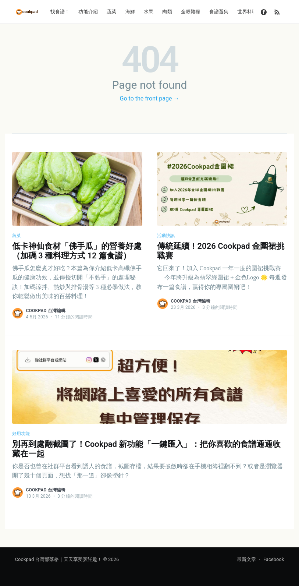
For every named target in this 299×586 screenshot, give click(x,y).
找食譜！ (60, 11)
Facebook (273, 559)
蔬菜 (111, 11)
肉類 (167, 11)
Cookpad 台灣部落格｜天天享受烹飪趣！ (58, 559)
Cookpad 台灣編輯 (46, 310)
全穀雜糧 (190, 11)
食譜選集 (219, 11)
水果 (148, 11)
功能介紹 (88, 11)
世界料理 (247, 11)
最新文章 (246, 559)
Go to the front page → (149, 98)
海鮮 (130, 11)
